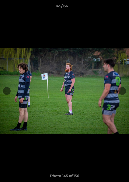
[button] (111, 7)
